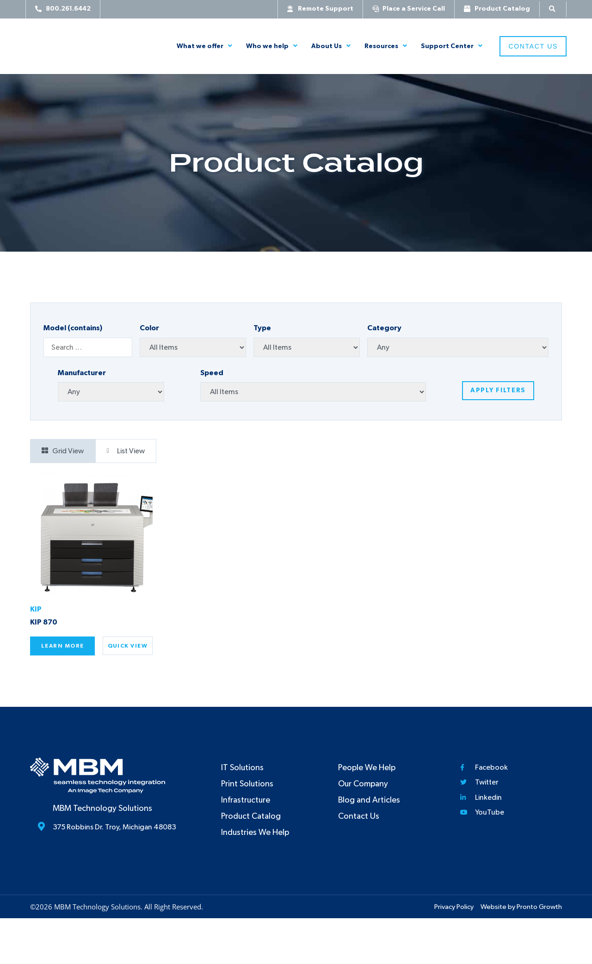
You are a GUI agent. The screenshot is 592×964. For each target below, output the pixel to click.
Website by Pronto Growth (521, 906)
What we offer (204, 46)
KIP (36, 609)
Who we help (271, 46)
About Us (331, 46)
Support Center (451, 46)
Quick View (128, 646)
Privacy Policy (454, 906)
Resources (385, 46)
